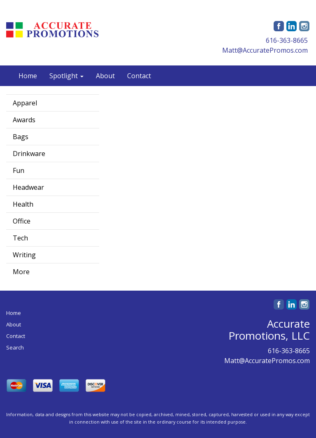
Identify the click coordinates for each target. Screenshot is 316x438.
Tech (20, 237)
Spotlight (66, 75)
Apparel (25, 102)
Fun (18, 170)
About (105, 75)
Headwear (28, 187)
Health (23, 204)
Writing (24, 254)
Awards (24, 119)
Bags (20, 136)
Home (28, 75)
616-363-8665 (287, 40)
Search (15, 347)
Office (21, 221)
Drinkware (29, 153)
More (21, 271)
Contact (139, 75)
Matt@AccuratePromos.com (265, 50)
